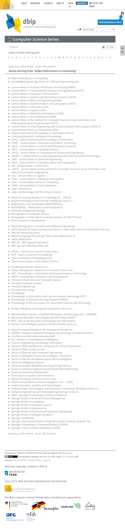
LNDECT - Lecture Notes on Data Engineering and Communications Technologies (56, 156)
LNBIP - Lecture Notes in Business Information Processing (43, 142)
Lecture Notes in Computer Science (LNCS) (34, 93)
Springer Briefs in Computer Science (31, 404)
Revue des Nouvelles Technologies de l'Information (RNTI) (43, 317)
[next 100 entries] (45, 66)
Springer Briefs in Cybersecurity (29, 408)
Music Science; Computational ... (29, 220)
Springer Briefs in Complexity (27, 401)
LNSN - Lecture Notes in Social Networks (33, 185)
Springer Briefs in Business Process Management (38, 398)
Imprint (46, 460)
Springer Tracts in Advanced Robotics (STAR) (35, 427)
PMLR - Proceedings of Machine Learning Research (39, 276)
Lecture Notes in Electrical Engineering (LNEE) (36, 100)
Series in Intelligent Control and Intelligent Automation (41, 355)
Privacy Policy (34, 460)
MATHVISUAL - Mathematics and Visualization (36, 207)
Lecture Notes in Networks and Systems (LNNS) (37, 113)
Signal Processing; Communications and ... (34, 378)
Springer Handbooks (22, 418)
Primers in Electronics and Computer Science (36, 280)
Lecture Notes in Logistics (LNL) (28, 110)
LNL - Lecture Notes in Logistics (28, 175)
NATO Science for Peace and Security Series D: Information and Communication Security (60, 229)
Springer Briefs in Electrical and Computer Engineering (41, 411)
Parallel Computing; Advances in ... (30, 266)
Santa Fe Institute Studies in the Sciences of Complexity (42, 329)
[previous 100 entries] (21, 66)
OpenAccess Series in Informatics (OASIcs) (34, 261)
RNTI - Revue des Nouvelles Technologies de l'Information (43, 320)
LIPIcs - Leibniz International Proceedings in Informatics (42, 139)
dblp (24, 3)
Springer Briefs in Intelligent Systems (31, 414)
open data (47, 456)
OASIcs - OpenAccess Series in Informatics (34, 251)
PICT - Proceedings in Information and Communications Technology (49, 273)
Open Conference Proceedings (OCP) (31, 258)
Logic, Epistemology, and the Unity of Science (36, 192)
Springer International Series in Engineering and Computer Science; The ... (52, 421)
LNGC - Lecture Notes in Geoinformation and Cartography (43, 162)
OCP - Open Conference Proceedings (31, 254)
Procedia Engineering (23, 286)
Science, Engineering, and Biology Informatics (36, 342)
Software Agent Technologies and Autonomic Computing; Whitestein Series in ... (55, 388)
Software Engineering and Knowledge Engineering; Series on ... (46, 391)
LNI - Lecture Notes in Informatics (30, 165)
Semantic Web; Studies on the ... (29, 349)
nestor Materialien (21, 239)
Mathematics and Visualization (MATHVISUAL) (36, 204)
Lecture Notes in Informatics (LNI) (30, 106)
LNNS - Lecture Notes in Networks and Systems (37, 178)
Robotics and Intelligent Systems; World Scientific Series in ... (45, 324)
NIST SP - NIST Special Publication (30, 242)
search (48, 3)
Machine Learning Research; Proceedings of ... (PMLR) (41, 197)
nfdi (70, 3)
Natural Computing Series (25, 232)
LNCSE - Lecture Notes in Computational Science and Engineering (47, 152)
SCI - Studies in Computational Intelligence (34, 339)
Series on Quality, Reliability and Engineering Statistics (41, 365)
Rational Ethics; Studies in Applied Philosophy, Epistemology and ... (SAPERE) (53, 314)
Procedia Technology (22, 289)
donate (82, 3)
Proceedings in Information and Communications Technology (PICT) (48, 296)
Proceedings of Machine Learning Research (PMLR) (39, 299)
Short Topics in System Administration (32, 375)
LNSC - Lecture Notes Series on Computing (35, 182)
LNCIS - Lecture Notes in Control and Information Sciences (43, 146)
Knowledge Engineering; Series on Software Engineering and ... (46, 81)
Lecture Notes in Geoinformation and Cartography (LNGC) (43, 103)
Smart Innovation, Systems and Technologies (36, 385)
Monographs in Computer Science (30, 213)
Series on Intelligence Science (27, 362)
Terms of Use (19, 460)
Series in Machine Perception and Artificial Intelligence (41, 359)
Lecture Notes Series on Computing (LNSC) (34, 129)
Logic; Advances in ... (23, 188)
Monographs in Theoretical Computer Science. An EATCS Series (46, 217)
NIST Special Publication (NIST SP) (29, 245)
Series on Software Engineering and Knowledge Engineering (44, 368)
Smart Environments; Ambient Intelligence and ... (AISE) (42, 382)
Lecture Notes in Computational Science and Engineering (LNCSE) (47, 90)
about (60, 3)
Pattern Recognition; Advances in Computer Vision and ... (43, 270)
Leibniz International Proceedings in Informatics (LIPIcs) (42, 133)
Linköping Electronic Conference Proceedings (36, 136)
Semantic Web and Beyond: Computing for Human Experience (46, 346)
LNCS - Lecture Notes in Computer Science (34, 149)
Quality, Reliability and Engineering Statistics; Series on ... (43, 308)
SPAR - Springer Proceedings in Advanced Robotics (39, 395)
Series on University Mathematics (30, 372)
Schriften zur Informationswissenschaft (33, 336)
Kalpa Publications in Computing (29, 78)
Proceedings (18, 293)
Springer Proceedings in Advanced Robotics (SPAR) (39, 424)
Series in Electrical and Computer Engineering (36, 352)
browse (35, 3)
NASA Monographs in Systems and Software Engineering (43, 226)
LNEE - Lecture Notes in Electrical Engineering (36, 159)
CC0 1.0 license (69, 456)
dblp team (67, 452)
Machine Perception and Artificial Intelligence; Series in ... (43, 200)
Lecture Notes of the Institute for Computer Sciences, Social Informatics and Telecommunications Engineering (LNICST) (53, 121)
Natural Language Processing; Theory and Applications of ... (44, 236)
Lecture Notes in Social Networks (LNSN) (33, 116)
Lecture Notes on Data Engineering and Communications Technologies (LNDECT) (56, 126)
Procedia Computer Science (26, 283)
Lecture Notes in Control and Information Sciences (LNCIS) (43, 97)
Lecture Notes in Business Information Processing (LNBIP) (43, 87)
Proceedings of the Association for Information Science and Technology (51, 302)
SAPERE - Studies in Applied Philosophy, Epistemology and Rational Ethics (52, 333)
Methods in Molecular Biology (28, 210)
